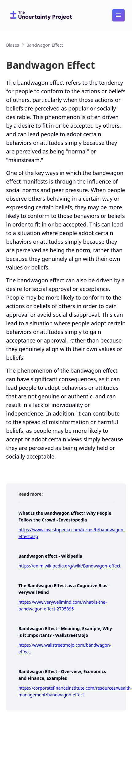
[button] (118, 15)
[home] (39, 15)
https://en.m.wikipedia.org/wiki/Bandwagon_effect (69, 566)
